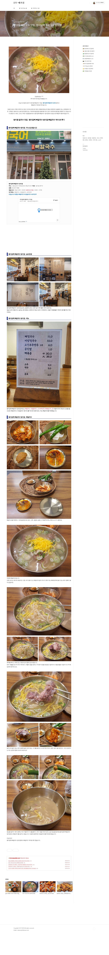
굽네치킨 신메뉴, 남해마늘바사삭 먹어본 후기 (19, 887)
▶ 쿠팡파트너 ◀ (35, 8)
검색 (91, 3)
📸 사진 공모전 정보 (87, 61)
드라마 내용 (95, 140)
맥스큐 (98, 138)
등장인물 (89, 138)
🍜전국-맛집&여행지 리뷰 (14, 879)
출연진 (86, 140)
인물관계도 (94, 138)
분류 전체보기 (85, 46)
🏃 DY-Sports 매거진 (87, 66)
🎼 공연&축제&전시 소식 (88, 58)
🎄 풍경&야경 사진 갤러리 (88, 53)
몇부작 (101, 138)
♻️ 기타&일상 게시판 (87, 71)
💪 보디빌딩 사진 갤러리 (88, 68)
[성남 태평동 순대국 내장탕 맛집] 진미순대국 (19, 882)
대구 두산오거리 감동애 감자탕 (15, 883)
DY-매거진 (19, 3)
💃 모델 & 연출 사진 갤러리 (88, 51)
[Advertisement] (39, 238)
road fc (99, 140)
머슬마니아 (85, 138)
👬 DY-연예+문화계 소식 (88, 56)
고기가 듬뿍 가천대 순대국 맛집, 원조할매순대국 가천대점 (22, 889)
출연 (83, 140)
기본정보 (90, 140)
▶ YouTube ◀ (23, 8)
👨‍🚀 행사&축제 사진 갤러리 (88, 48)
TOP (94, 950)
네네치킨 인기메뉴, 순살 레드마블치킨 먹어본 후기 (20, 885)
